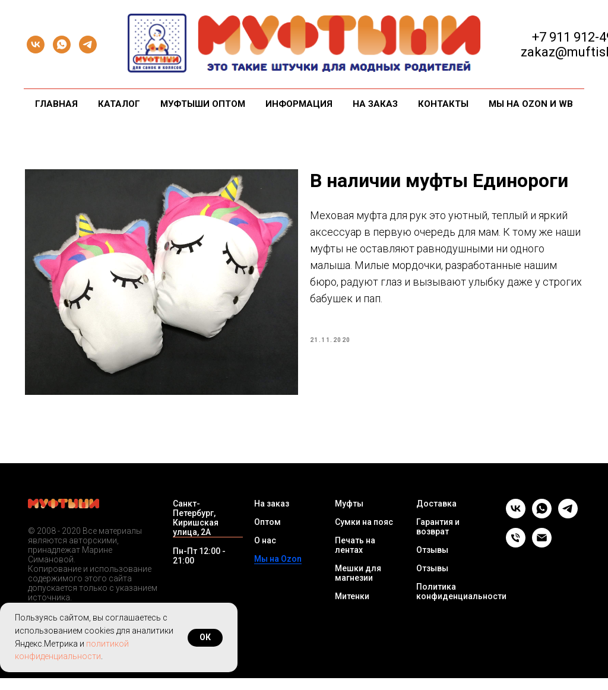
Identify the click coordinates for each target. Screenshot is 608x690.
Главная (56, 104)
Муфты (349, 515)
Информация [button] (298, 104)
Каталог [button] (119, 104)
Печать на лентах (355, 556)
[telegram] (88, 44)
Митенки (352, 608)
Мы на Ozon (278, 570)
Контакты (443, 104)
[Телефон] (515, 556)
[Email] (542, 556)
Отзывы (432, 561)
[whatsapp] (62, 44)
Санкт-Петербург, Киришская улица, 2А (195, 530)
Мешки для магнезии (358, 584)
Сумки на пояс (364, 534)
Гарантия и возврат (438, 538)
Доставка (436, 515)
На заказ (375, 104)
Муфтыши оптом (202, 104)
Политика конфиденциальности (461, 603)
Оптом (267, 534)
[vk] (36, 44)
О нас (265, 552)
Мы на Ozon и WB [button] (531, 104)
